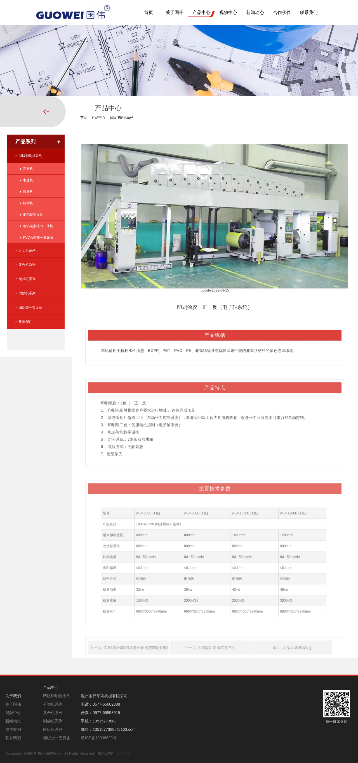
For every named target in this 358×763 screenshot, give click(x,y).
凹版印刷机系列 (121, 117)
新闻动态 (255, 12)
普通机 (28, 192)
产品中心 (201, 12)
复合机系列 (27, 265)
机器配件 (25, 322)
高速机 (28, 169)
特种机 (28, 203)
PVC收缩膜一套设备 (38, 238)
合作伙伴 (282, 12)
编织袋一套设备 (30, 307)
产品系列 (25, 141)
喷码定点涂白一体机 (38, 226)
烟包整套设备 (33, 215)
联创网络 (123, 753)
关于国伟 (174, 12)
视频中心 (228, 12)
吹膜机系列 (27, 293)
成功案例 (13, 729)
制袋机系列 (27, 279)
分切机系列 (27, 250)
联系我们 (309, 12)
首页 (148, 12)
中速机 (28, 180)
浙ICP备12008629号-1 (100, 738)
